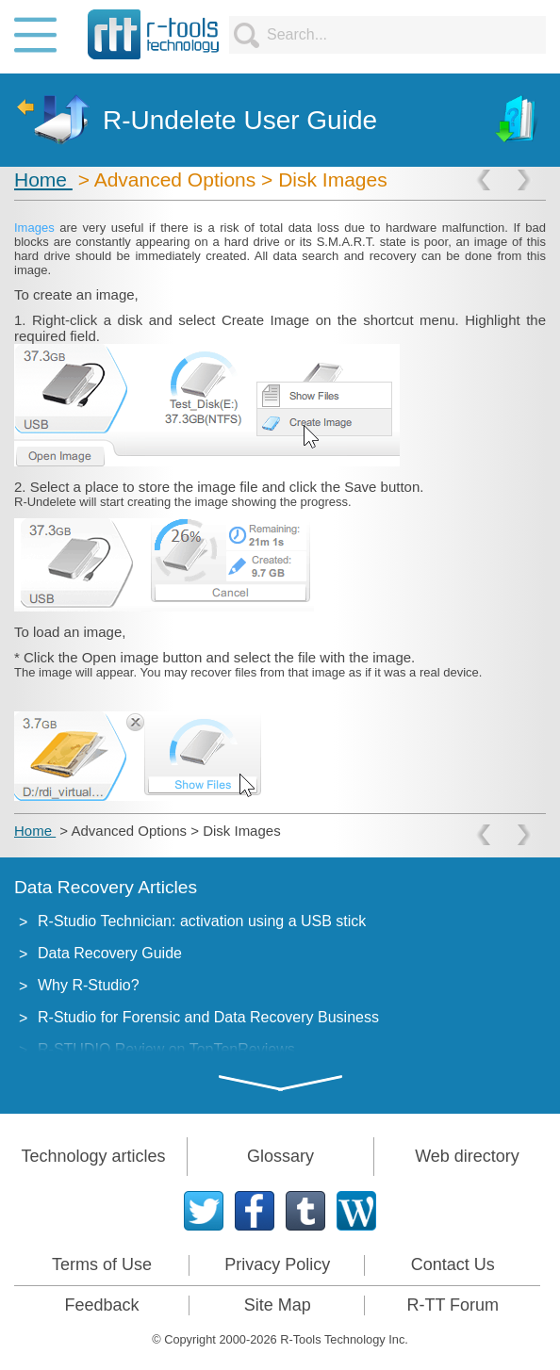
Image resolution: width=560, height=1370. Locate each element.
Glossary (280, 1156)
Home (43, 179)
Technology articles (93, 1156)
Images (36, 227)
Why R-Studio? (89, 985)
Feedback (102, 1305)
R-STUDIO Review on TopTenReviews (166, 1049)
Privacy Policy (277, 1264)
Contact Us (453, 1264)
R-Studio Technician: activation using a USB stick (202, 921)
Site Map (277, 1305)
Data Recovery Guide (110, 953)
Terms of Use (102, 1264)
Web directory (467, 1156)
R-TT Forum (452, 1305)
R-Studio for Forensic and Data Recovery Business (208, 1017)
